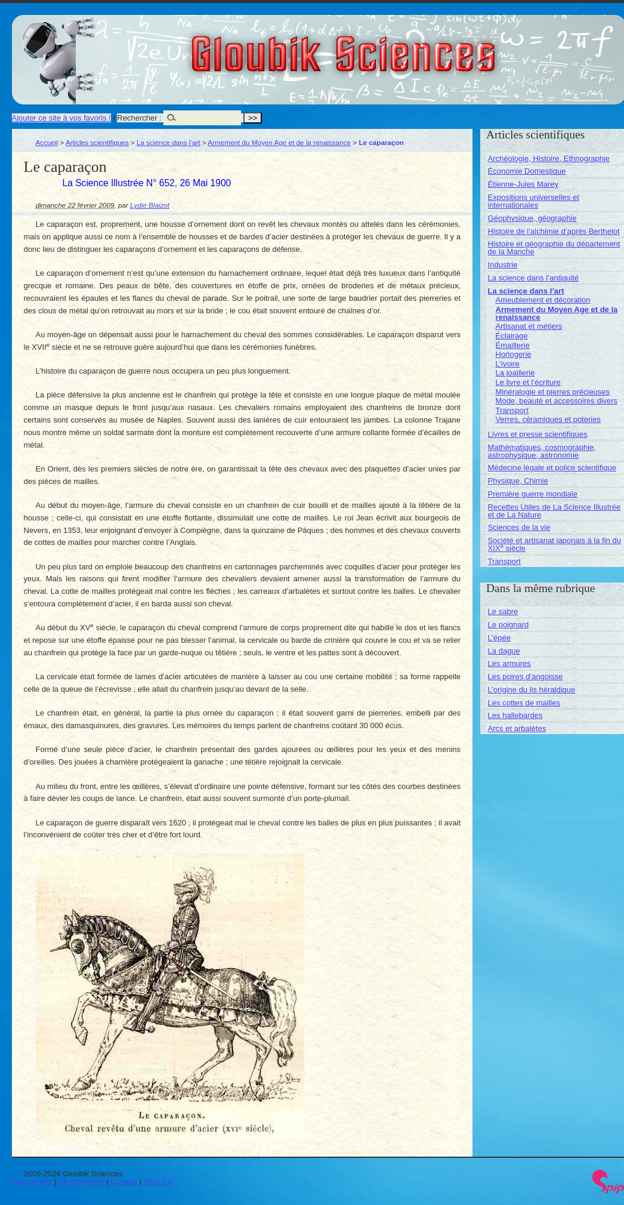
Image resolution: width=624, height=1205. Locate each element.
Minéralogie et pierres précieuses (553, 391)
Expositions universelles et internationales (533, 201)
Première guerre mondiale (532, 493)
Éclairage (512, 335)
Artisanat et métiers (529, 326)
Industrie (503, 264)
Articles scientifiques (97, 142)
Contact (123, 1181)
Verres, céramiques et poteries (548, 419)
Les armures (509, 663)
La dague (504, 650)
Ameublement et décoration (543, 299)
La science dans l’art (168, 142)
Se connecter (81, 1181)
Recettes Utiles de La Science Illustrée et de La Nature (554, 511)
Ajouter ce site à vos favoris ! (61, 117)
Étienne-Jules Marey (523, 184)
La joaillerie (515, 372)
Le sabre (503, 611)
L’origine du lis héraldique (532, 689)
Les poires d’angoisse (525, 676)
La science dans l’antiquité (533, 277)
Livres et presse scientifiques (538, 434)
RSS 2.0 (158, 1181)
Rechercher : (139, 117)
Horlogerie (514, 354)
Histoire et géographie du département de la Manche (554, 247)
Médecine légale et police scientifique (552, 467)
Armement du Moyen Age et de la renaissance (279, 142)
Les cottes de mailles (524, 702)
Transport (512, 410)
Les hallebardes (515, 715)
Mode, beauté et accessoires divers (557, 400)
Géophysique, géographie (532, 218)
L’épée (499, 637)
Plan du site (32, 1181)
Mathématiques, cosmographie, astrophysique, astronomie (542, 451)
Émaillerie (513, 345)
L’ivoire (508, 363)
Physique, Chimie (518, 480)
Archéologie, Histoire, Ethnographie (549, 158)
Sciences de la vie (519, 527)
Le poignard (508, 624)
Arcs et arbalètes (517, 728)
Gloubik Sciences (410, 47)
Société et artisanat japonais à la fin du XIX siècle (554, 544)
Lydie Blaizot (149, 205)
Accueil (47, 142)
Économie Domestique (527, 171)
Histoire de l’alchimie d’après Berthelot (554, 231)
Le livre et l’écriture (528, 382)
